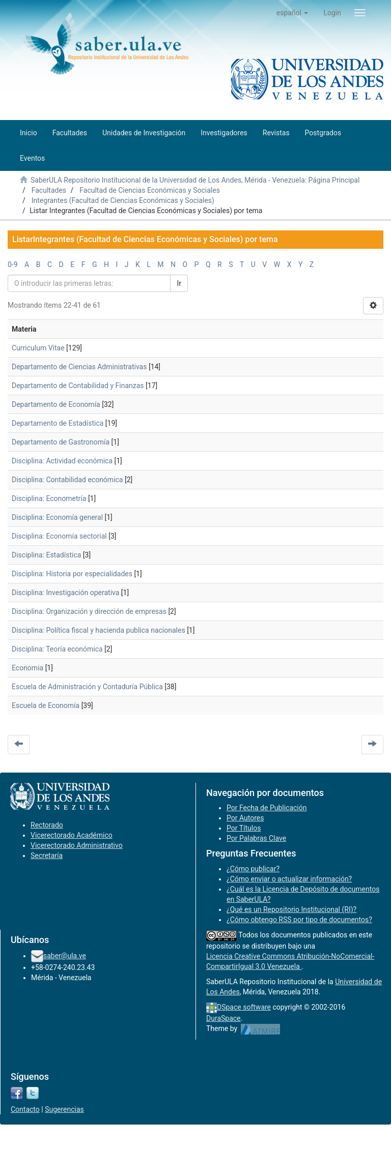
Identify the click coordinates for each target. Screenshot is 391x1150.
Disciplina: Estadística (46, 555)
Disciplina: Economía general (57, 517)
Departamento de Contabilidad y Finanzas (78, 385)
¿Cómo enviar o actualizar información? (289, 879)
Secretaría (47, 855)
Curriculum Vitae (38, 348)
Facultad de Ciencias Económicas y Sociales (149, 190)
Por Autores (245, 818)
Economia (27, 668)
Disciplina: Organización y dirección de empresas (89, 611)
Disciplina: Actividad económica (62, 461)
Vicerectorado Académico (72, 835)
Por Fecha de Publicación (267, 808)
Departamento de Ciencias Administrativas (79, 367)
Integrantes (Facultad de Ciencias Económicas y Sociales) (123, 200)
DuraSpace (223, 1018)
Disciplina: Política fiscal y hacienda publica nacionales (98, 630)
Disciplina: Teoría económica (57, 649)
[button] (292, 12)
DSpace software (244, 1007)
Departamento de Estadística (57, 423)
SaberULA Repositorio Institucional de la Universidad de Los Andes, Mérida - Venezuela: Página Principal (195, 180)
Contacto (25, 1109)
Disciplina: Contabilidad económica (67, 480)
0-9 (13, 264)
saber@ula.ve (64, 956)
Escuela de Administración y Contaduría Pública (87, 687)
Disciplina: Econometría (49, 498)
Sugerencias (64, 1109)
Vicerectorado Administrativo (77, 845)
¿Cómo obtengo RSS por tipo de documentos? (299, 920)
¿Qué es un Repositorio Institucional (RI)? (291, 909)
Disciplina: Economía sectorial (59, 536)
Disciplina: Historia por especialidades (72, 574)
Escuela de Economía (45, 705)
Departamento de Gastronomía (60, 442)
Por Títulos (244, 828)
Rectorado (47, 825)
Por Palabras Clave (256, 838)
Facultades (49, 190)
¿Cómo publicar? (253, 869)
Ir (179, 283)
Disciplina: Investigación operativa (65, 592)
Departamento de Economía (56, 404)
